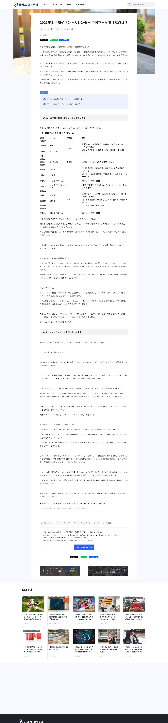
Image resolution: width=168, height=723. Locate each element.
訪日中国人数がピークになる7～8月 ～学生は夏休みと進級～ (109, 649)
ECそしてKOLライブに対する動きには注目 (63, 104)
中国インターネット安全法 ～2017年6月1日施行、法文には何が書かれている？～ (84, 649)
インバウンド (57, 4)
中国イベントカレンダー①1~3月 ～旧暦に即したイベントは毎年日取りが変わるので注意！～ (84, 616)
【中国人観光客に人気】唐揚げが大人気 (58, 648)
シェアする (64, 40)
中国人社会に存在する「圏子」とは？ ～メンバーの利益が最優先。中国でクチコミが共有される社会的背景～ (33, 616)
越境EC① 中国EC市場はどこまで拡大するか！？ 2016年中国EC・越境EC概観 (109, 616)
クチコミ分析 (80, 4)
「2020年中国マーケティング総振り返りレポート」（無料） (63, 508)
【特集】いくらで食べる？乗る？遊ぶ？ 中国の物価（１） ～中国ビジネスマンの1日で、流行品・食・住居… (134, 649)
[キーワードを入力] (141, 4)
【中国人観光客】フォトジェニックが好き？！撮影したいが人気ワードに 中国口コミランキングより (33, 649)
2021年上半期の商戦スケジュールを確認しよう (65, 99)
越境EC (69, 4)
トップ (46, 4)
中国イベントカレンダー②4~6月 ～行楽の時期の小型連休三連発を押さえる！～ (134, 616)
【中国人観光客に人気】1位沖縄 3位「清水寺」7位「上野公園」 (58, 616)
